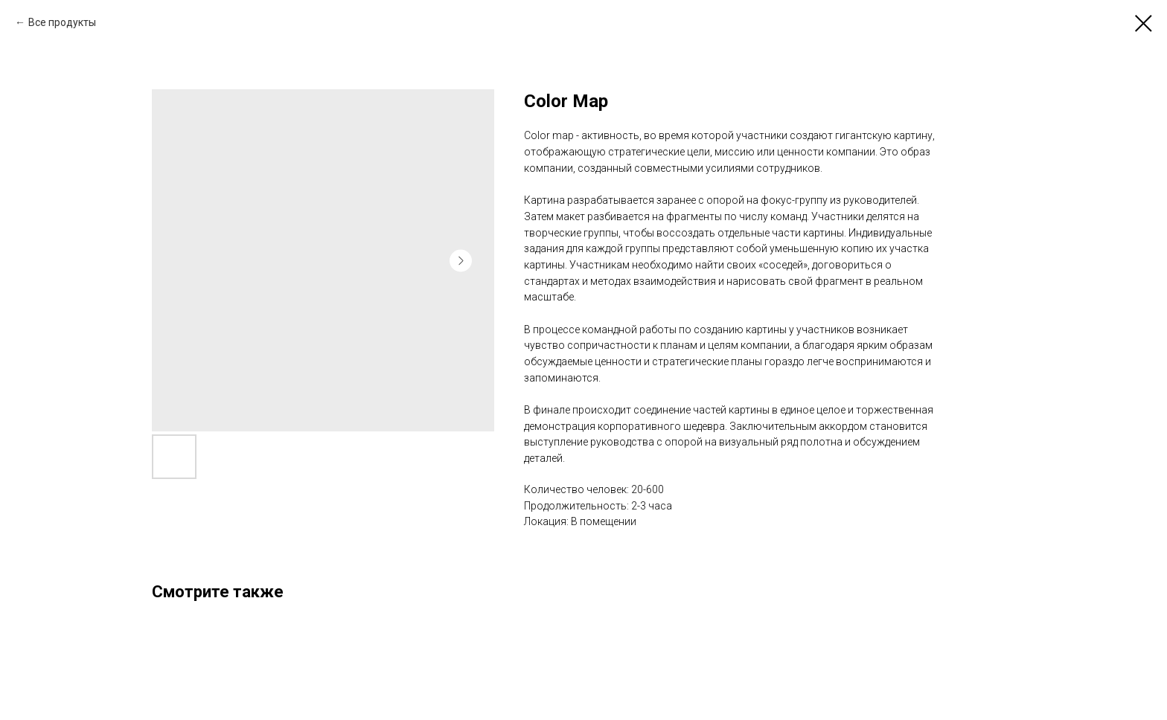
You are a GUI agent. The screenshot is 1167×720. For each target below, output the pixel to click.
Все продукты (62, 22)
